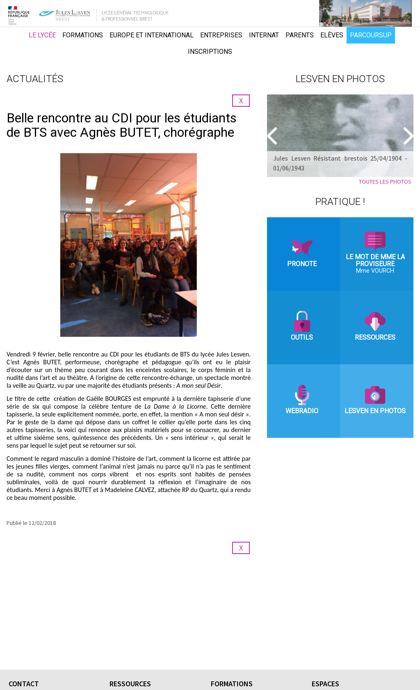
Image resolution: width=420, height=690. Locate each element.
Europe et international (152, 35)
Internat (264, 35)
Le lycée (42, 35)
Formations (82, 35)
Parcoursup (371, 35)
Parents (299, 35)
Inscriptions (210, 51)
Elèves (331, 35)
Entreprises (221, 35)
